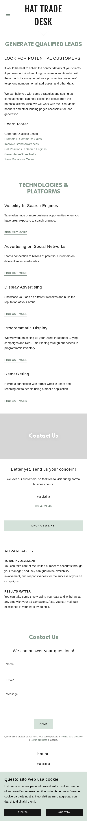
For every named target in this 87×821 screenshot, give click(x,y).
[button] (10, 15)
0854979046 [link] (43, 506)
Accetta (64, 817)
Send (43, 724)
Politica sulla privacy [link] (71, 736)
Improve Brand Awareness (21, 144)
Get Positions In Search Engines (25, 149)
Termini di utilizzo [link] (38, 740)
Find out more (15, 232)
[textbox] (43, 664)
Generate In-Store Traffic (20, 154)
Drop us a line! (44, 525)
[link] (43, 15)
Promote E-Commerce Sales (23, 139)
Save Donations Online (19, 159)
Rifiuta (23, 817)
